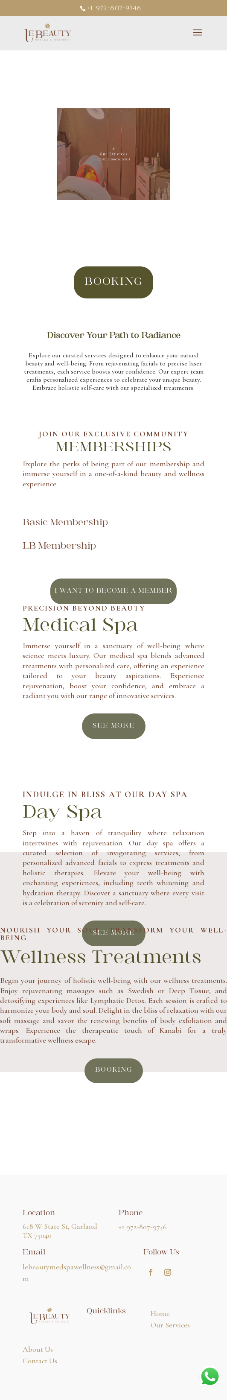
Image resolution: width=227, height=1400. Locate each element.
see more (114, 726)
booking (113, 282)
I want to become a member (113, 591)
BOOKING (113, 1070)
